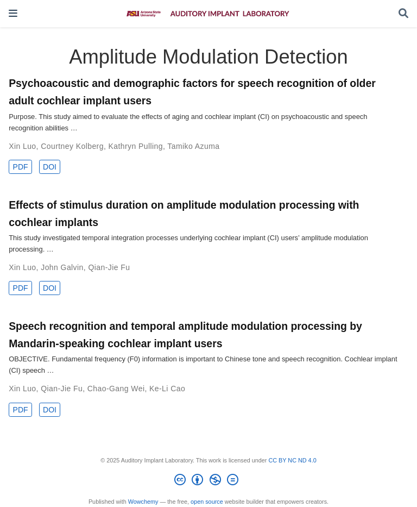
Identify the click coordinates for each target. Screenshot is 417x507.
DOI (49, 166)
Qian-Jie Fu (109, 267)
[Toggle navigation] (13, 13)
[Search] (403, 14)
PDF (20, 166)
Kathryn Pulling (136, 146)
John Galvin (62, 267)
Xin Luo (22, 146)
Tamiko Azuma (193, 146)
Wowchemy (143, 501)
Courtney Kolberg (72, 146)
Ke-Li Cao (167, 388)
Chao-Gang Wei (116, 388)
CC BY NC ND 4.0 (292, 460)
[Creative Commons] (208, 481)
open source (207, 501)
